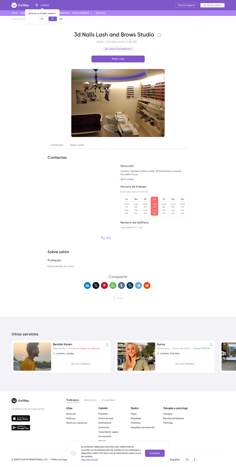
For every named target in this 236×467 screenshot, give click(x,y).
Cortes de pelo (105, 418)
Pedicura (70, 418)
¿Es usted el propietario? (118, 49)
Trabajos (72, 400)
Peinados (103, 413)
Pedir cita (118, 58)
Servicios (90, 400)
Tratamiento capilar (108, 432)
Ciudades (108, 400)
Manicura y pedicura (76, 422)
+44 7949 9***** (129, 227)
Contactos (57, 144)
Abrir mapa (127, 179)
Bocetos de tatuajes (173, 418)
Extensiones (104, 422)
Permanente (104, 436)
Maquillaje (136, 418)
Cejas (134, 413)
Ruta (106, 237)
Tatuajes (167, 413)
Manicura (71, 413)
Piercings (168, 422)
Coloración (103, 427)
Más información (89, 459)
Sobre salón (77, 144)
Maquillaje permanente (143, 427)
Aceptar (155, 453)
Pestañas (136, 422)
